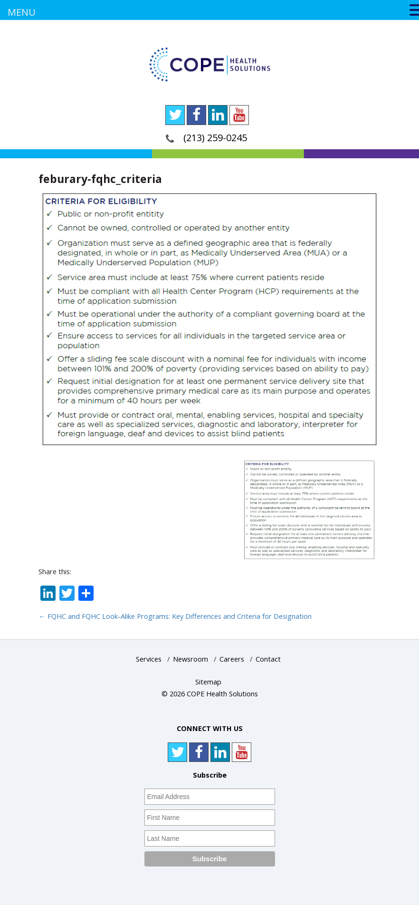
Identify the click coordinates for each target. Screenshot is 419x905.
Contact (268, 659)
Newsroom (190, 659)
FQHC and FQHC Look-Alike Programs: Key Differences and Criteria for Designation (175, 616)
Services (149, 659)
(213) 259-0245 (215, 137)
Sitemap (208, 681)
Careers (231, 659)
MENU (22, 12)
